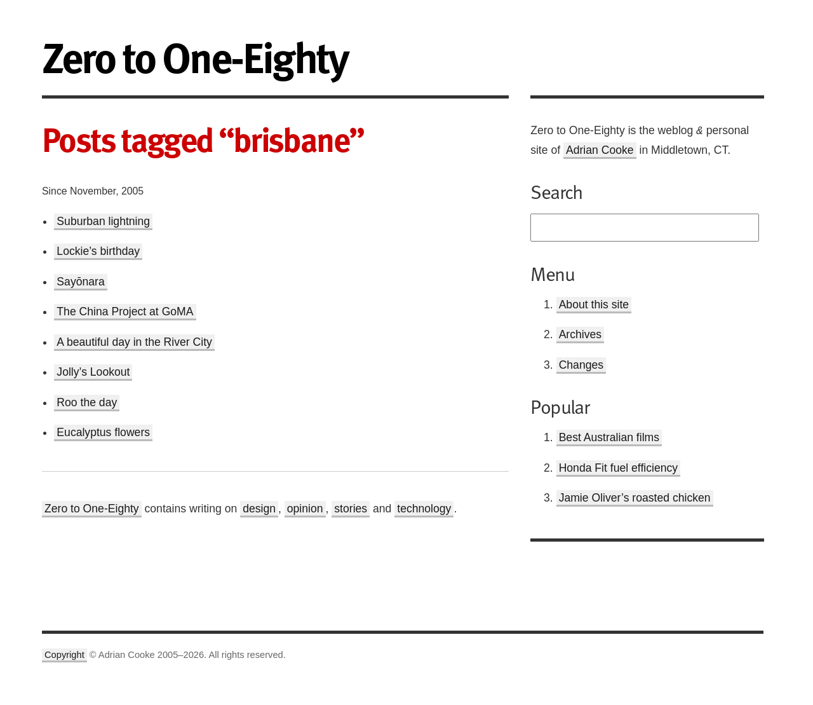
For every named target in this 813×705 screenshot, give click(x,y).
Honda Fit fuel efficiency (618, 468)
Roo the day (87, 402)
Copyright (64, 655)
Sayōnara (80, 281)
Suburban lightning (103, 221)
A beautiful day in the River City (134, 342)
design (259, 508)
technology (424, 508)
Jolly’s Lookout (93, 372)
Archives (580, 334)
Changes (581, 365)
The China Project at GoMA (125, 311)
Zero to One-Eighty (91, 508)
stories (350, 508)
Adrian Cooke (600, 150)
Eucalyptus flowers (103, 432)
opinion (305, 508)
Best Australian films (609, 437)
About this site (594, 304)
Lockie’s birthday (98, 251)
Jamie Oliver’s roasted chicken (635, 497)
